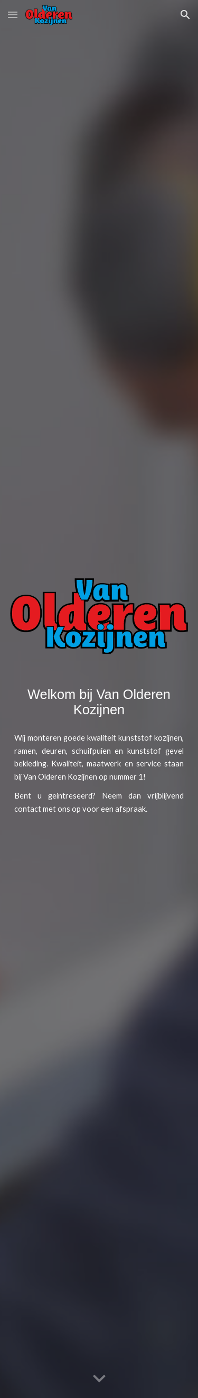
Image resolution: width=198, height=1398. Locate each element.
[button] (12, 14)
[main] (99, 702)
